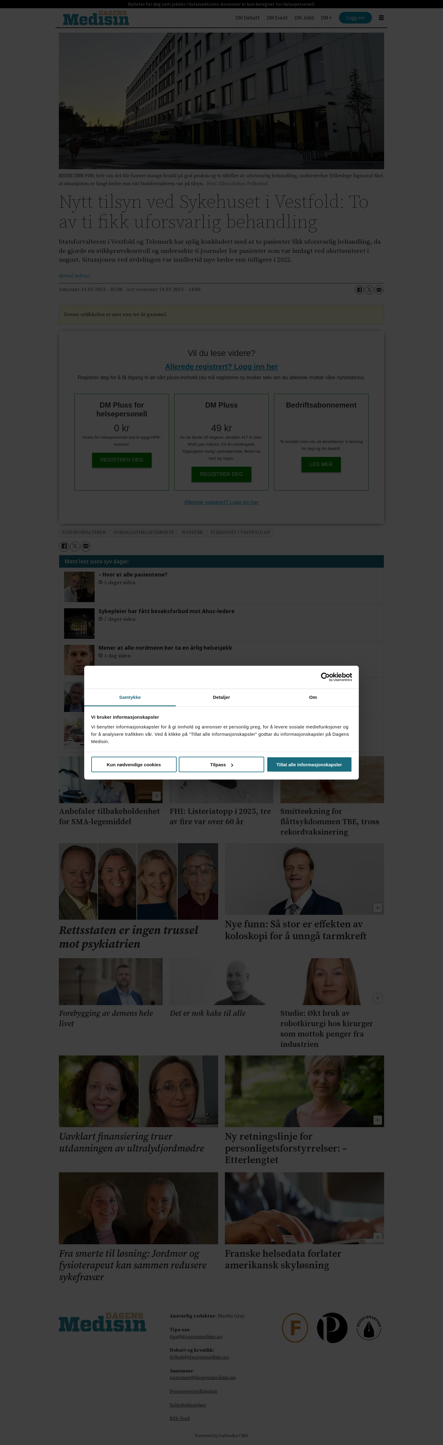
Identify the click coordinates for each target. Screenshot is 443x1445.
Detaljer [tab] (221, 696)
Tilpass (221, 764)
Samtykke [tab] (130, 696)
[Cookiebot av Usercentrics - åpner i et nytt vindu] (325, 677)
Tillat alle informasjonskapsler (309, 764)
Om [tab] (313, 696)
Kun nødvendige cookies (134, 764)
